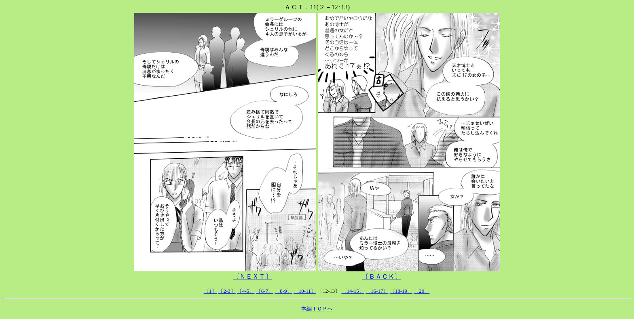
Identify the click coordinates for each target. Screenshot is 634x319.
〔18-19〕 (401, 291)
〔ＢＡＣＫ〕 (381, 276)
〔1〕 (210, 291)
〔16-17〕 (377, 291)
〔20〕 (421, 291)
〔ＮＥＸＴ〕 (252, 276)
